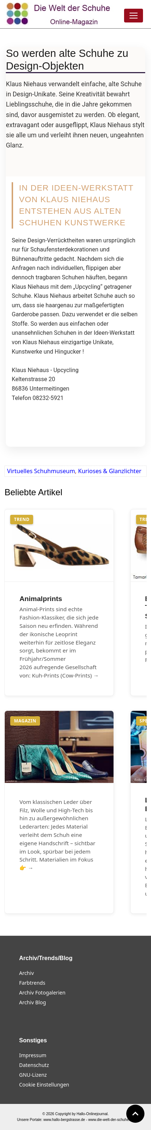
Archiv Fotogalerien (42, 992)
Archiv (26, 973)
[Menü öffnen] (133, 15)
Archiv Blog (32, 1002)
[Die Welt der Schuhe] (59, 14)
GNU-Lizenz (33, 1074)
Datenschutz (34, 1065)
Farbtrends (32, 982)
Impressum (32, 1055)
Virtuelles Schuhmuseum (41, 471)
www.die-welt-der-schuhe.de (111, 1120)
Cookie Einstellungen (44, 1084)
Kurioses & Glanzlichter (110, 471)
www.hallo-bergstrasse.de (64, 1120)
